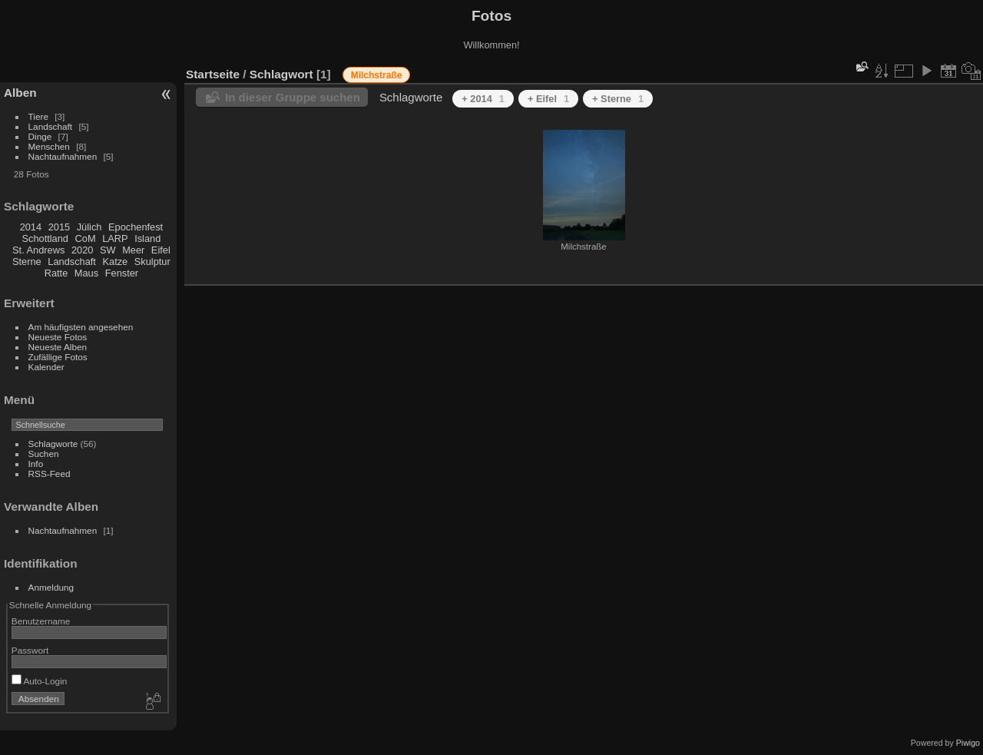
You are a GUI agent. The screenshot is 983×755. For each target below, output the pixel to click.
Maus (86, 273)
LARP (114, 238)
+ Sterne (618, 98)
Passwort (30, 650)
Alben (20, 92)
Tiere (38, 116)
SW (108, 250)
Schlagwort (281, 74)
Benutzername (41, 621)
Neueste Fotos (58, 337)
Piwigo (968, 742)
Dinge (40, 136)
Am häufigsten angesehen (81, 327)
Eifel (160, 250)
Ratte (56, 273)
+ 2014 (483, 98)
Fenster (121, 273)
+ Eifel (548, 98)
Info (36, 464)
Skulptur (152, 261)
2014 (30, 227)
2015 (59, 227)
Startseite (213, 74)
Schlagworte (53, 444)
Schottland (45, 238)
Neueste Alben (58, 347)
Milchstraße (376, 75)
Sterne (26, 261)
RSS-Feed (49, 473)
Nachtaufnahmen (63, 156)
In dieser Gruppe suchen (292, 97)
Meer (133, 250)
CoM (85, 238)
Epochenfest (135, 227)
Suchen (43, 454)
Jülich (89, 227)
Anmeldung (51, 587)
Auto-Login (40, 681)
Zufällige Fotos (58, 357)
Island (147, 238)
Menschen (49, 146)
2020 (82, 250)
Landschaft (50, 126)
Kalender (46, 367)
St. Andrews (38, 250)
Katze (115, 261)
